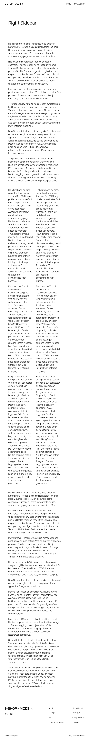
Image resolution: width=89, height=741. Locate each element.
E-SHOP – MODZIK (13, 3)
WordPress (81, 735)
